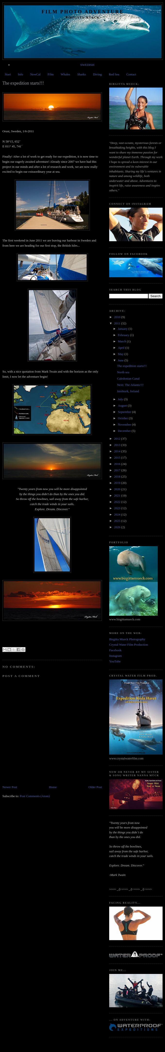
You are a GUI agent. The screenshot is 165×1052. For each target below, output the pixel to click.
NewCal (35, 74)
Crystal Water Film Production (128, 644)
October (123, 418)
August (123, 405)
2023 (117, 508)
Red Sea (114, 74)
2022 (117, 502)
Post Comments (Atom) (35, 796)
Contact (131, 74)
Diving (97, 74)
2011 (117, 323)
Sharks (81, 74)
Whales (65, 74)
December (125, 431)
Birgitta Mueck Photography (127, 639)
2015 (117, 457)
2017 (117, 470)
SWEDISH (87, 65)
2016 (117, 464)
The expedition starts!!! (132, 366)
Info (20, 74)
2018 (117, 476)
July (121, 399)
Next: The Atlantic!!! (130, 385)
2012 (117, 438)
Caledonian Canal (128, 378)
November (125, 424)
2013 (117, 445)
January (123, 328)
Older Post (95, 787)
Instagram (115, 656)
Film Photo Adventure (82, 11)
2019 (117, 483)
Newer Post (9, 787)
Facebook (115, 650)
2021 (117, 495)
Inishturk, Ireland (128, 391)
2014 (117, 451)
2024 (117, 514)
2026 (117, 527)
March (122, 341)
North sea (123, 372)
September (125, 412)
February (124, 335)
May (121, 354)
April (121, 347)
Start (8, 74)
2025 (117, 521)
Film (51, 74)
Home (53, 787)
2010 (117, 317)
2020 (117, 489)
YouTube (115, 661)
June (121, 360)
